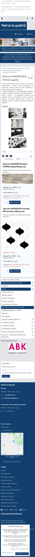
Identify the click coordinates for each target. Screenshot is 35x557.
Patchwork (6, 316)
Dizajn (18, 289)
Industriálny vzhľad (9, 304)
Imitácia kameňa (8, 301)
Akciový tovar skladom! (10, 280)
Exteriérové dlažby (18, 328)
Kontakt (3, 470)
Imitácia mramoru (8, 298)
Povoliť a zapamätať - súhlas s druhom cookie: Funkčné (12, 456)
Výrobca (18, 286)
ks (5, 202)
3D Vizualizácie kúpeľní (7, 477)
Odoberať (6, 376)
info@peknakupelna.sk (11, 398)
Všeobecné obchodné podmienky (11, 490)
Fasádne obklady (18, 325)
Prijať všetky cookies (22, 553)
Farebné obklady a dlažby (11, 310)
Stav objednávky (6, 473)
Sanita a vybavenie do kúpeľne (18, 331)
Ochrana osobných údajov (8, 506)
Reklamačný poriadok (7, 493)
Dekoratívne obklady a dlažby (13, 307)
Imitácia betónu (7, 292)
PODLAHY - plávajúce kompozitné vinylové (18, 336)
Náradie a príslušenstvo (18, 319)
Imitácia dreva (7, 295)
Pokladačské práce (6, 480)
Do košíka (15, 202)
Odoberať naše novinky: (9, 367)
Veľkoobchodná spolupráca (9, 483)
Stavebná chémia (18, 322)
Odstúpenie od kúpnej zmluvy (9, 503)
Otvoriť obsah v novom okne (12, 461)
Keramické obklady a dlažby (18, 282)
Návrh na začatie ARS (7, 499)
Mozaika (5, 313)
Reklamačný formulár (7, 496)
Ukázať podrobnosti (7, 552)
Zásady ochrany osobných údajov (20, 549)
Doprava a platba (6, 486)
